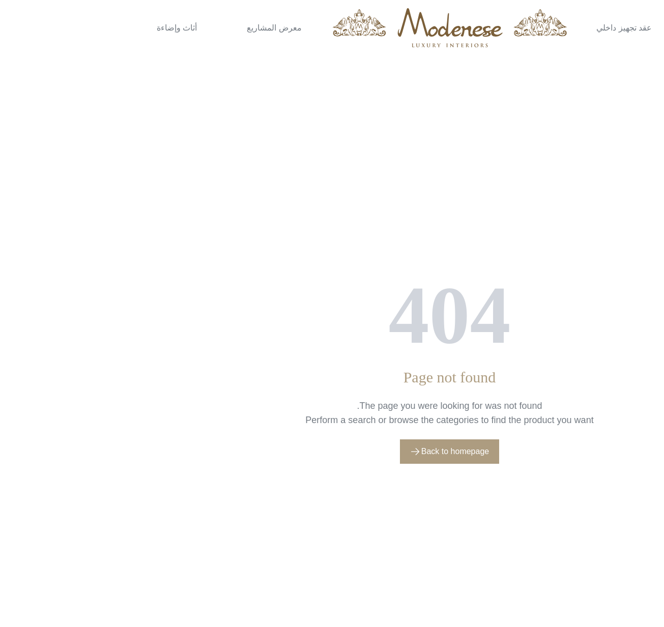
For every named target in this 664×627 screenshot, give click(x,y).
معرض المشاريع (156, 27)
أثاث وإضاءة (59, 27)
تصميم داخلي (604, 27)
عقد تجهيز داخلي (506, 27)
